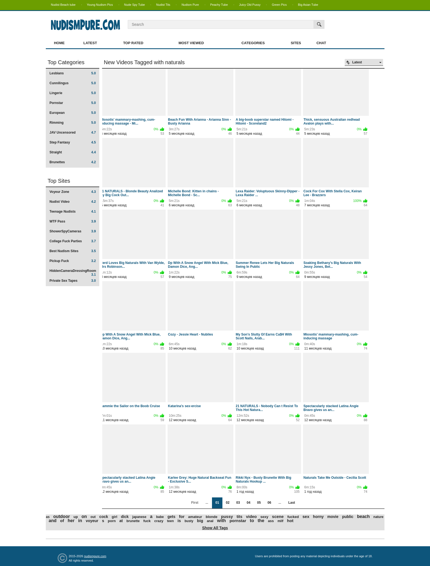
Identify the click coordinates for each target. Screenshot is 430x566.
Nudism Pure (190, 4)
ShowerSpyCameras (73, 231)
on (84, 516)
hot (290, 520)
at (121, 521)
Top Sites (59, 181)
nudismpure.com (95, 556)
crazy (158, 521)
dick (125, 516)
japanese (139, 517)
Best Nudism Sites (73, 251)
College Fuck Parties (73, 241)
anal (210, 521)
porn (112, 521)
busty (189, 521)
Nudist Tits (163, 4)
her (71, 520)
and (52, 520)
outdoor (61, 516)
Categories (253, 43)
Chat (321, 43)
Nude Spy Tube (134, 4)
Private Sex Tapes (73, 281)
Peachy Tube (219, 4)
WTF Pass (73, 221)
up (75, 517)
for (182, 516)
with (221, 520)
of (62, 520)
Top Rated (133, 43)
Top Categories (66, 62)
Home (59, 43)
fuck (147, 521)
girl (114, 517)
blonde (211, 517)
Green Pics (279, 4)
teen (170, 521)
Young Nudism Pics (100, 4)
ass (271, 521)
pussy (227, 516)
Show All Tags (215, 528)
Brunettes (73, 162)
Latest (90, 43)
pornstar (238, 520)
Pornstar (73, 103)
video (251, 516)
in (80, 520)
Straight (73, 152)
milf (280, 521)
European (73, 113)
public (347, 516)
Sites (296, 43)
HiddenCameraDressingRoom (73, 272)
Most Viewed (191, 43)
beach (363, 516)
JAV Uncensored (73, 132)
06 (269, 503)
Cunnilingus (73, 83)
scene (278, 516)
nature (379, 517)
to (252, 520)
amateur (195, 517)
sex (305, 516)
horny (318, 516)
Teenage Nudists (73, 211)
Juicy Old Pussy (250, 4)
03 (238, 503)
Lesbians (73, 73)
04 (248, 503)
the (261, 520)
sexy (264, 517)
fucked (293, 517)
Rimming (73, 123)
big (200, 520)
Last (291, 503)
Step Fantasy (73, 142)
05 (259, 503)
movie (332, 516)
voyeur (92, 521)
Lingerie (73, 93)
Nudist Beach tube (63, 4)
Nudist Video (73, 202)
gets (172, 516)
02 (227, 503)
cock (103, 516)
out (93, 517)
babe (160, 517)
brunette (133, 521)
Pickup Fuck (73, 261)
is (179, 520)
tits (239, 516)
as (48, 517)
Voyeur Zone (73, 192)
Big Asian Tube (308, 4)
